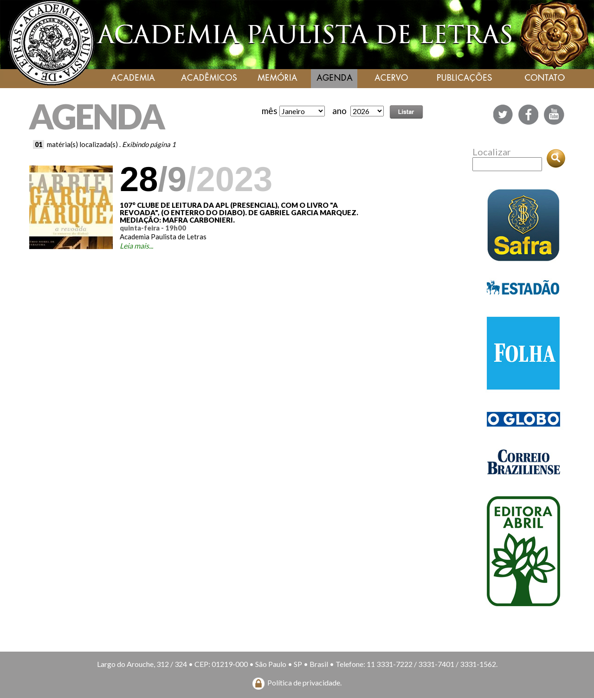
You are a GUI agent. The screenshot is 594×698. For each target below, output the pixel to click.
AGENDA (96, 116)
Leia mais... (136, 245)
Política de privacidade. (304, 682)
